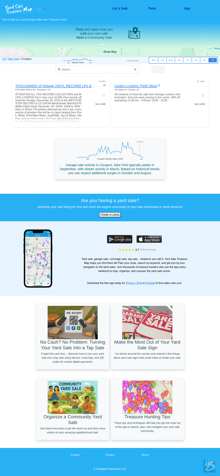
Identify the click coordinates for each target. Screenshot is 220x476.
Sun (204, 60)
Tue (162, 60)
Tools (152, 8)
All (213, 60)
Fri (187, 60)
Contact (75, 454)
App (187, 8)
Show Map (110, 51)
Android (150, 283)
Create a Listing (110, 214)
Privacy (110, 454)
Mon (154, 60)
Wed (171, 60)
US (4, 58)
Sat (196, 60)
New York (13, 58)
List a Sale (120, 8)
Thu (179, 60)
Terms (145, 454)
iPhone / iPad (134, 283)
